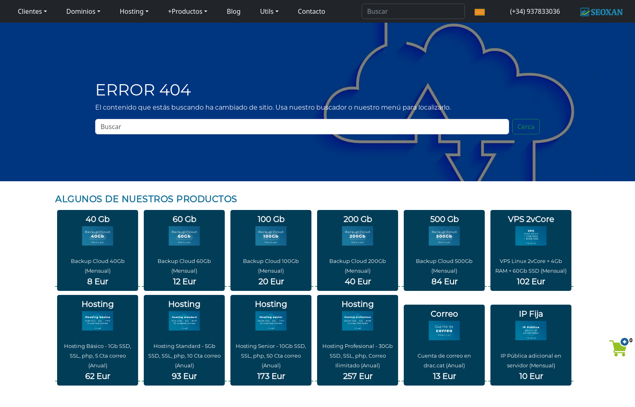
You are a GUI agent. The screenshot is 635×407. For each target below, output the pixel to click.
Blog (234, 11)
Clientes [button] (30, 11)
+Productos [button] (185, 11)
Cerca (526, 126)
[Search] (413, 11)
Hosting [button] (132, 11)
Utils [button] (266, 11)
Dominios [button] (81, 11)
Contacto (312, 11)
